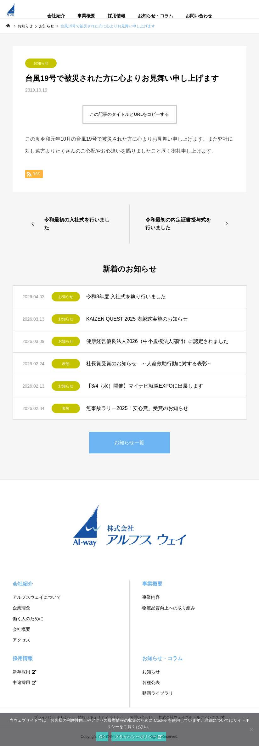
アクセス (21, 639)
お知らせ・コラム (155, 15)
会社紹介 (56, 15)
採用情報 (116, 15)
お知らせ (40, 63)
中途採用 (21, 682)
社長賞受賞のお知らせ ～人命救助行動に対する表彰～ (149, 363)
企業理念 (21, 607)
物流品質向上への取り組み (168, 607)
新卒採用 (21, 671)
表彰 (66, 364)
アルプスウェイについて (37, 597)
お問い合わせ (199, 15)
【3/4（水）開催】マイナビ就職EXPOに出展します (144, 386)
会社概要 (21, 629)
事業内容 (151, 597)
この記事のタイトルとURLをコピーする (129, 114)
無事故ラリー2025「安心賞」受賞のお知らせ (137, 408)
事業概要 (86, 15)
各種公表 (151, 682)
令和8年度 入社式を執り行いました (126, 296)
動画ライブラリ (157, 693)
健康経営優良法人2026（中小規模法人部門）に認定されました (157, 341)
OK (102, 736)
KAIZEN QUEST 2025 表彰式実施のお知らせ (137, 319)
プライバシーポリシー (135, 736)
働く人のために (28, 618)
